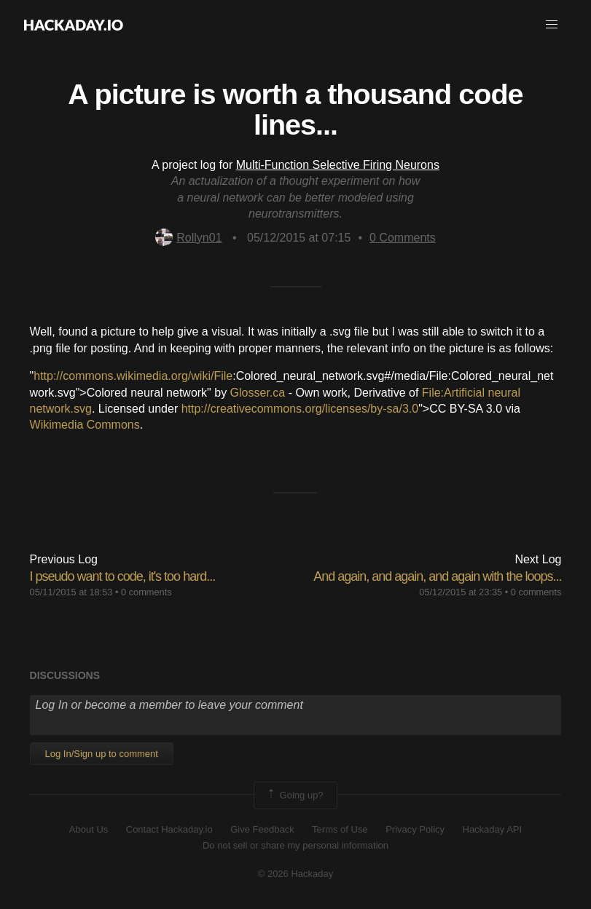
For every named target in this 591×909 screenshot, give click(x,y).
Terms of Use (340, 829)
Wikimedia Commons (85, 424)
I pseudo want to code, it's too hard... (123, 576)
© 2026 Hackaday (296, 873)
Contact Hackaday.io (169, 829)
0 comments (146, 592)
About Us (88, 829)
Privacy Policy (415, 829)
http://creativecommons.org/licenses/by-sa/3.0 (299, 408)
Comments (402, 237)
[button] (551, 24)
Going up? (294, 795)
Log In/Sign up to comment (101, 753)
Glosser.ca (258, 392)
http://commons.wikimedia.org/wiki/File (133, 376)
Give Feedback (262, 829)
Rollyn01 (188, 237)
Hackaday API (492, 829)
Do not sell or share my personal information (295, 845)
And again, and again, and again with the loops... (437, 576)
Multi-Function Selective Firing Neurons (337, 165)
